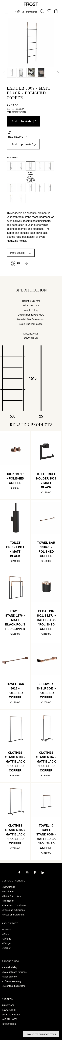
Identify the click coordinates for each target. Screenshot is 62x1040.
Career (7, 948)
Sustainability (10, 967)
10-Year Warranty (12, 981)
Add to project (24, 144)
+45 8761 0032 (10, 1019)
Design (7, 943)
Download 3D (31, 337)
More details (17, 252)
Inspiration (8, 900)
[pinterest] (35, 873)
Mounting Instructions (14, 986)
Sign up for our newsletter (41, 1034)
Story (6, 934)
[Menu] (6, 12)
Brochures (8, 891)
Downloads (9, 887)
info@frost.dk (9, 1024)
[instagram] (27, 873)
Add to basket (24, 121)
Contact (7, 929)
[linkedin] (42, 873)
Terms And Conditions (14, 905)
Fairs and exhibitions (14, 910)
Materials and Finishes (15, 972)
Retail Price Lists (12, 896)
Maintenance (10, 976)
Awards (7, 938)
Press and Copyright (13, 914)
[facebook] (19, 873)
